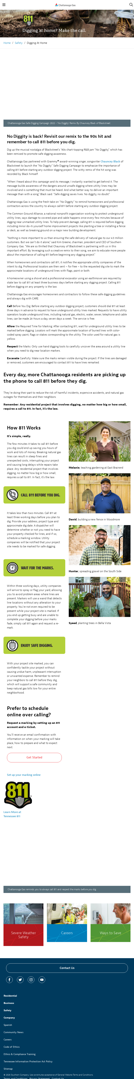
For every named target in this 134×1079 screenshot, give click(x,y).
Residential (10, 995)
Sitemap (8, 1068)
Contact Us (67, 968)
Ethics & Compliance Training (20, 1054)
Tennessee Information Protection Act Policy (28, 1061)
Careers (8, 1039)
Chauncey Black (110, 161)
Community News (13, 1032)
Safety (7, 1010)
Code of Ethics (12, 1046)
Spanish (8, 1025)
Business (9, 1003)
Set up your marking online (23, 775)
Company (9, 1017)
